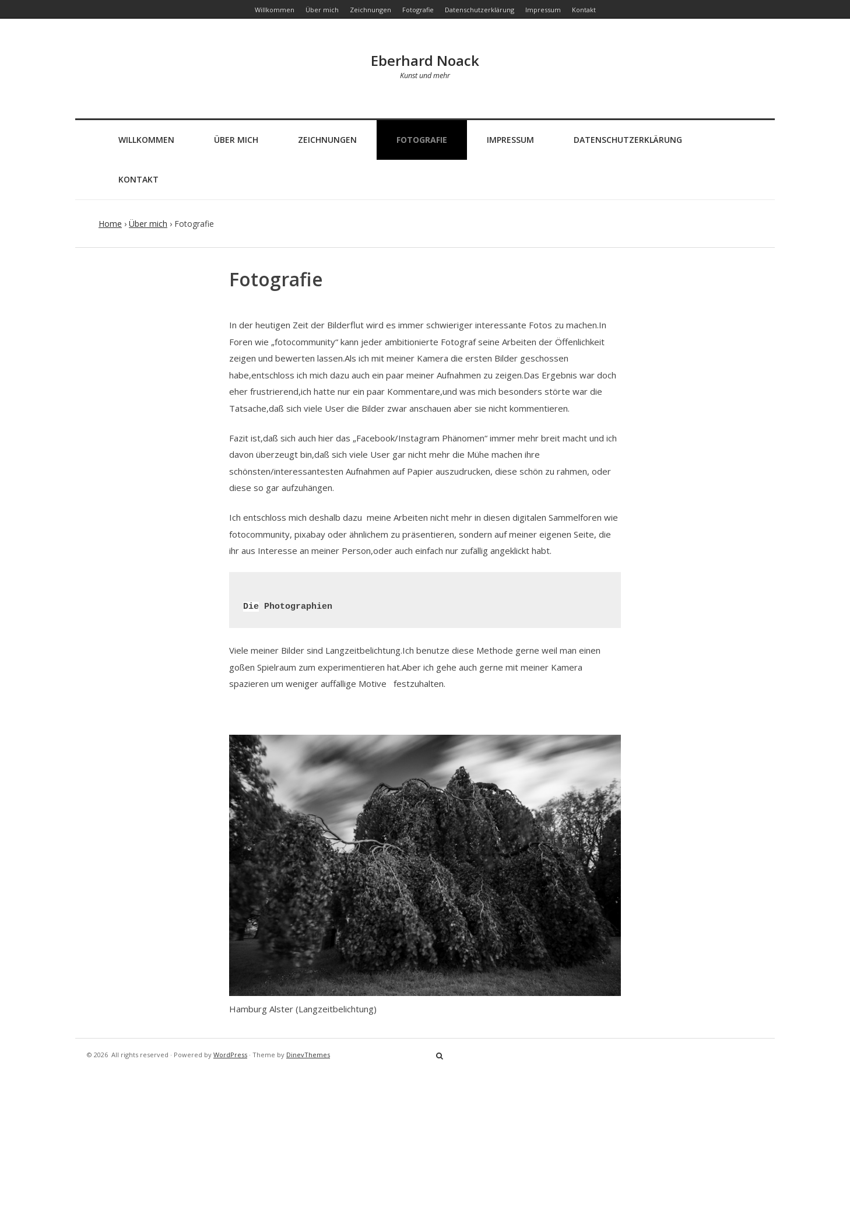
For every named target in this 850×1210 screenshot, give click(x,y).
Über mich (236, 139)
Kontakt (138, 179)
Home (110, 223)
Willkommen (146, 139)
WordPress (230, 1054)
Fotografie (421, 139)
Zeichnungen (327, 139)
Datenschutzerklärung (628, 139)
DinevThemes (308, 1054)
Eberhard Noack (425, 60)
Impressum (510, 139)
